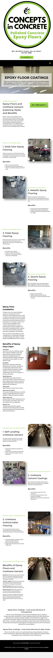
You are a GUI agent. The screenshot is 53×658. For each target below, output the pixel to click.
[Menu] (50, 63)
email (38, 643)
